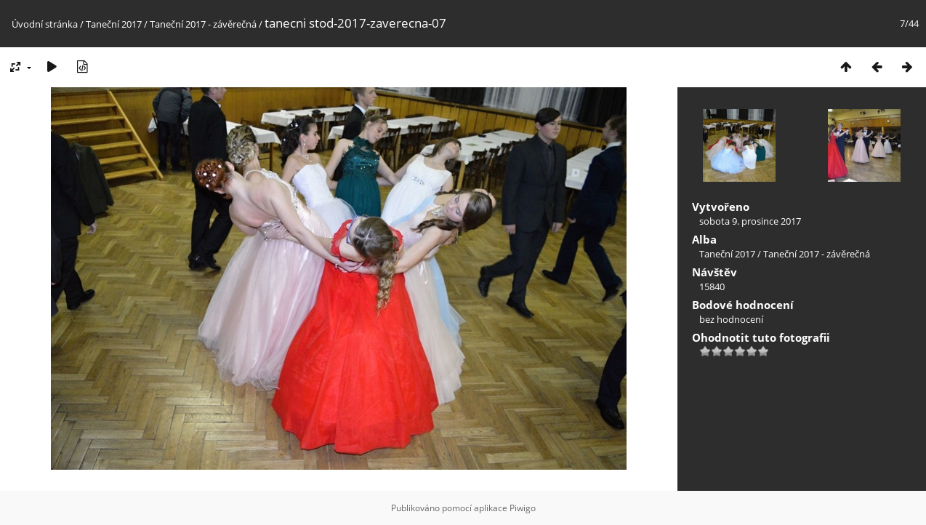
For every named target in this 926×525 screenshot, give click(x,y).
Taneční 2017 (114, 24)
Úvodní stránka (45, 24)
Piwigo (523, 508)
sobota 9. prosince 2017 (750, 221)
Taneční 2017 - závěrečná (203, 24)
